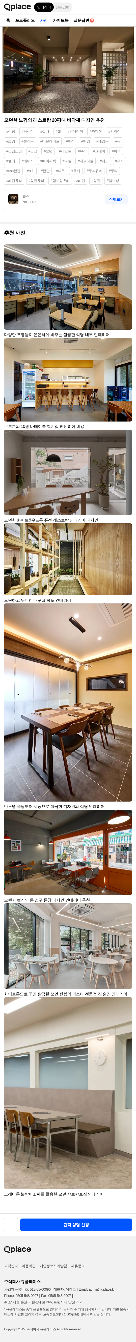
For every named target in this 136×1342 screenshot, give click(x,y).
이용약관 (28, 1266)
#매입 (85, 141)
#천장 (70, 141)
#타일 (67, 161)
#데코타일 (85, 161)
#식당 (10, 131)
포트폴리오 (25, 20)
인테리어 (44, 7)
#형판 (96, 181)
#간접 (33, 151)
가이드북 (60, 20)
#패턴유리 (14, 181)
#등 (118, 141)
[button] (128, 7)
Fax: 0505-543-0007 (56, 1296)
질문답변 (62, 7)
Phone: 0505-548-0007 (21, 1296)
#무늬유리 (94, 171)
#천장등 (28, 141)
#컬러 (10, 161)
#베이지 (28, 161)
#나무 (60, 171)
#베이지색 (48, 161)
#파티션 (96, 131)
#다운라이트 (49, 141)
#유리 (82, 151)
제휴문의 (78, 1266)
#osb (30, 171)
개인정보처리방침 (53, 1266)
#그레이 (99, 151)
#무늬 (113, 171)
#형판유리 (36, 181)
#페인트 (65, 151)
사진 (44, 20)
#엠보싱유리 (60, 181)
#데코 (104, 161)
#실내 (44, 131)
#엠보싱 (113, 181)
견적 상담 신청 (76, 1225)
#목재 (75, 171)
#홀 (58, 131)
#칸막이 (114, 131)
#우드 (119, 161)
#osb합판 (13, 171)
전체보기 (116, 199)
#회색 (116, 151)
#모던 (48, 151)
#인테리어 (75, 131)
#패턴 (80, 181)
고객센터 (11, 1266)
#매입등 (102, 141)
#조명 (10, 141)
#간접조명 (14, 151)
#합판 (45, 171)
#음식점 (28, 131)
